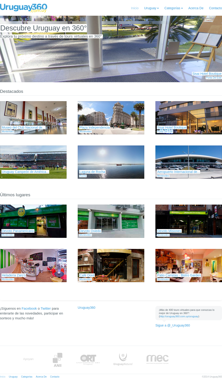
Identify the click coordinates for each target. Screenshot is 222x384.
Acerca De (196, 8)
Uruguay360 (86, 307)
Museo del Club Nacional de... (23, 127)
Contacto (215, 8)
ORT (88, 360)
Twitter (46, 308)
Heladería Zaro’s (14, 275)
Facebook (29, 308)
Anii (57, 360)
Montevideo (8, 131)
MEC (157, 360)
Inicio (135, 8)
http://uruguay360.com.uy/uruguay (179, 316)
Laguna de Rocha (92, 172)
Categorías (172, 8)
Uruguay (150, 8)
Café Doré (87, 275)
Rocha (83, 176)
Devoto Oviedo (90, 231)
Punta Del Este (214, 77)
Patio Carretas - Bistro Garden (179, 275)
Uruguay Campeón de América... (25, 172)
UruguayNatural (123, 360)
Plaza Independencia (95, 127)
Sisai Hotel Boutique (207, 74)
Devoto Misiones (169, 231)
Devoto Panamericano (18, 231)
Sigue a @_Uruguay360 (172, 325)
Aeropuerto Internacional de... (178, 172)
